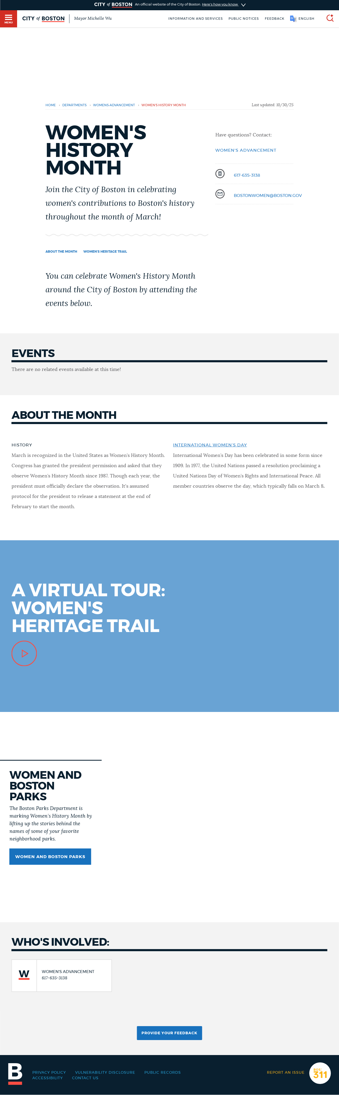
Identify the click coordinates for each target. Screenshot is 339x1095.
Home (50, 105)
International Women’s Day (210, 445)
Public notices (244, 18)
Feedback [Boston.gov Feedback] (274, 18)
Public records (162, 1072)
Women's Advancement (245, 150)
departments (74, 105)
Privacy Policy (49, 1072)
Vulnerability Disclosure (105, 1072)
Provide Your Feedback (169, 1033)
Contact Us (85, 1078)
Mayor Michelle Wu (93, 18)
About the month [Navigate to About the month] (61, 251)
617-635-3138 (247, 175)
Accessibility (47, 1078)
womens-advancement (114, 105)
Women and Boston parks (50, 857)
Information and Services (195, 18)
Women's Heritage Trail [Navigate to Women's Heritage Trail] (105, 251)
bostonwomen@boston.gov (268, 195)
